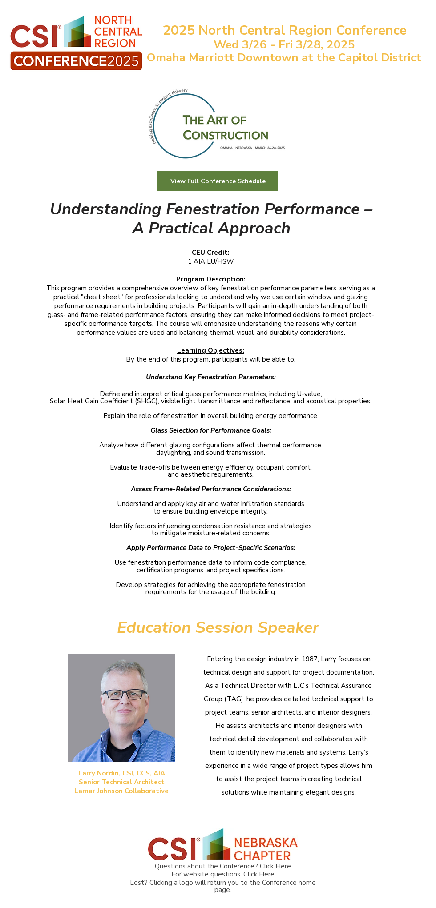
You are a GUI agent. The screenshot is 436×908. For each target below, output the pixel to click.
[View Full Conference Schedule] (217, 181)
